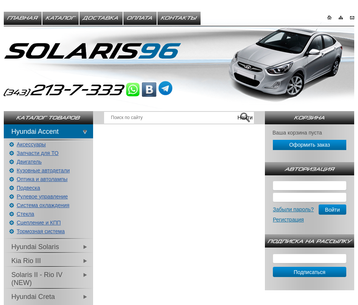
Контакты (179, 18)
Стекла (25, 214)
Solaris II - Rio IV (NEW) (36, 278)
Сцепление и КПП (39, 223)
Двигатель (29, 162)
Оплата (140, 18)
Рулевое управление (42, 197)
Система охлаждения (43, 205)
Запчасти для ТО (38, 153)
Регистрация (288, 220)
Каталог (60, 18)
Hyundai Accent (35, 131)
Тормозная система (41, 231)
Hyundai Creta (33, 296)
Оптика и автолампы (42, 179)
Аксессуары (31, 144)
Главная (23, 18)
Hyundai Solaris (35, 247)
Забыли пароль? (293, 209)
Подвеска (28, 188)
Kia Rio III (26, 261)
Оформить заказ (309, 145)
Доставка (101, 18)
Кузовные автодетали (43, 170)
